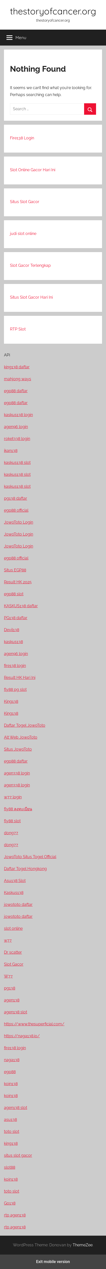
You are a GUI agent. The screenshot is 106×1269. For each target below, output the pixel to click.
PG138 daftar (15, 617)
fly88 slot (12, 821)
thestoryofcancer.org (53, 11)
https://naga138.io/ (22, 1036)
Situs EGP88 (15, 570)
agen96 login (16, 426)
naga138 (11, 1059)
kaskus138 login (18, 414)
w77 (8, 940)
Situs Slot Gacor (24, 201)
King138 (11, 701)
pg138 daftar (15, 498)
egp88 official (16, 510)
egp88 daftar (16, 390)
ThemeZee (83, 1245)
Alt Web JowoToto (20, 737)
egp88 (10, 1071)
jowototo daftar (18, 904)
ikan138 (10, 450)
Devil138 (11, 629)
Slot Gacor (13, 964)
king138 (11, 1143)
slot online (13, 928)
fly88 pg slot (15, 689)
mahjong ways (17, 379)
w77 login (13, 797)
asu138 (10, 1119)
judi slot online (23, 233)
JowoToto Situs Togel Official (30, 856)
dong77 (11, 832)
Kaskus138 (13, 892)
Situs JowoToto (18, 749)
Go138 (9, 1203)
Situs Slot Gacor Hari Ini (31, 297)
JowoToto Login (18, 522)
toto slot (11, 1131)
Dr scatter (13, 952)
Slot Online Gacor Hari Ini (32, 169)
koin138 (11, 1083)
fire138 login (15, 665)
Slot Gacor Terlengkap (30, 265)
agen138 (11, 1000)
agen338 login (17, 773)
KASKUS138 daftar (21, 606)
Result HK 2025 (18, 582)
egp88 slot (13, 594)
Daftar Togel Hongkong (25, 868)
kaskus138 (13, 641)
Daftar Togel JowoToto (24, 725)
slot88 (9, 1167)
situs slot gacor (18, 1155)
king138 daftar (17, 367)
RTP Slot (18, 329)
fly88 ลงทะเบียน (18, 809)
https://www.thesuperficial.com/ (34, 1024)
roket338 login (17, 438)
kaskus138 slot (17, 462)
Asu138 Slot (15, 880)
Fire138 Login (22, 138)
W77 (8, 976)
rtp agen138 (15, 1215)
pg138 (9, 988)
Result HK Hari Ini (19, 677)
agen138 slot (15, 1012)
